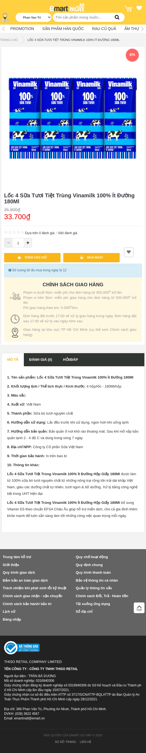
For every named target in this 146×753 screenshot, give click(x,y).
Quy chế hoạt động (92, 557)
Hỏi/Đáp (70, 360)
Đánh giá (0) (40, 360)
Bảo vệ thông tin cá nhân (97, 580)
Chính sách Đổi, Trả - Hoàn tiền (102, 596)
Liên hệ (85, 741)
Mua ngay (91, 257)
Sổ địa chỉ (84, 611)
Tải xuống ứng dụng (93, 604)
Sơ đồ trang (65, 741)
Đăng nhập (12, 619)
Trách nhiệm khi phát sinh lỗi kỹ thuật (34, 588)
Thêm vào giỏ (32, 257)
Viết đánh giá (67, 233)
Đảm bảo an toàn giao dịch (25, 580)
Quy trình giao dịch (19, 572)
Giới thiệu (11, 565)
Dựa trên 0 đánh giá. (40, 233)
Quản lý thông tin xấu (94, 588)
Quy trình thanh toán (93, 572)
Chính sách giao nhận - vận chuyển (32, 596)
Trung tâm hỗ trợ (17, 557)
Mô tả (12, 360)
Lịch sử (9, 611)
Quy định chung (89, 565)
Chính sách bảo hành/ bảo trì (27, 604)
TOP (139, 609)
